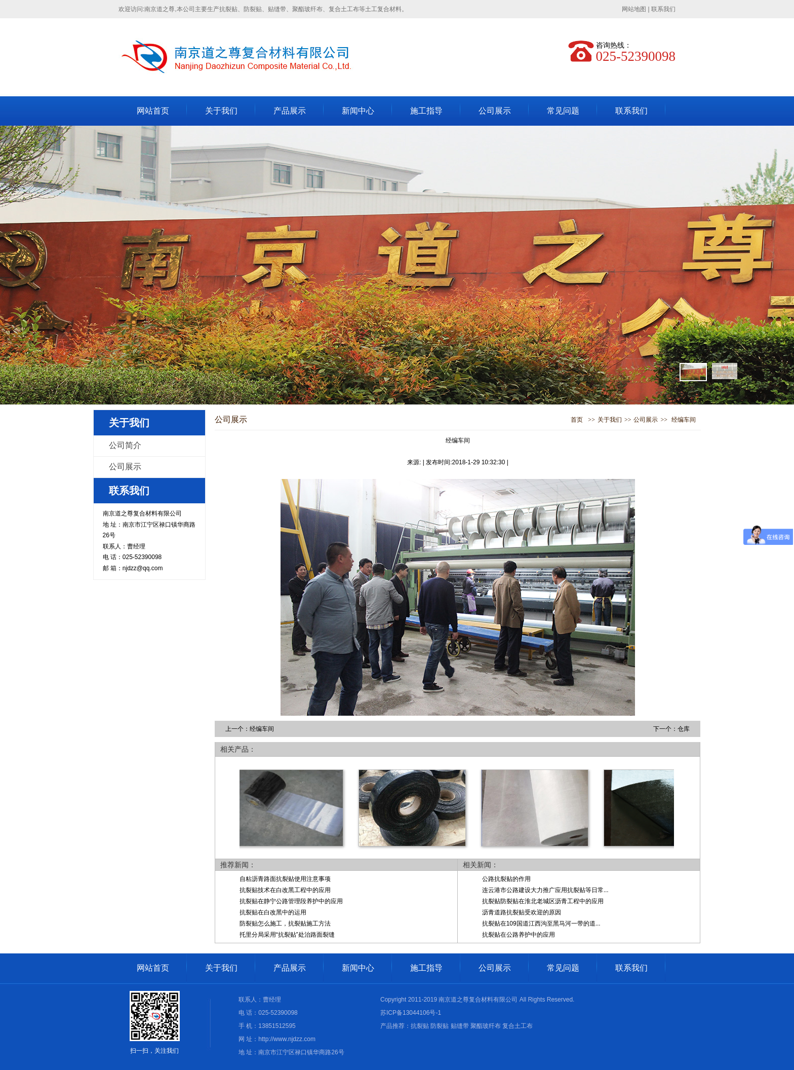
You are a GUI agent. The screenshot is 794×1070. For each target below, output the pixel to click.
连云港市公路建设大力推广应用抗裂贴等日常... (545, 890)
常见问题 (563, 110)
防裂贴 (439, 1025)
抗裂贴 (420, 1025)
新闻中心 (358, 110)
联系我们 (663, 9)
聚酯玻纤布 (485, 1025)
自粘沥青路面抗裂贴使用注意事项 (285, 878)
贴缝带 (460, 1025)
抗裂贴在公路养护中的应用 (518, 934)
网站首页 (153, 110)
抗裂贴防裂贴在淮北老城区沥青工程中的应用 (543, 901)
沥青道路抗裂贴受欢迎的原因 (521, 912)
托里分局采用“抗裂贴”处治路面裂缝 (287, 934)
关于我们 (221, 110)
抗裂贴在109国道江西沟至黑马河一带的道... (541, 923)
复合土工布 (517, 1025)
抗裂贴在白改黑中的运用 (273, 912)
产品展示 (289, 110)
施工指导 (426, 110)
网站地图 (634, 9)
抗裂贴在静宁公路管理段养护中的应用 (291, 901)
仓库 (684, 728)
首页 (577, 419)
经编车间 (683, 419)
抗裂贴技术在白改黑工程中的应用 (285, 890)
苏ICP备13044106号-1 (410, 1012)
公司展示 (495, 110)
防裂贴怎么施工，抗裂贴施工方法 (285, 923)
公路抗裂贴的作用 (506, 878)
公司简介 (125, 445)
